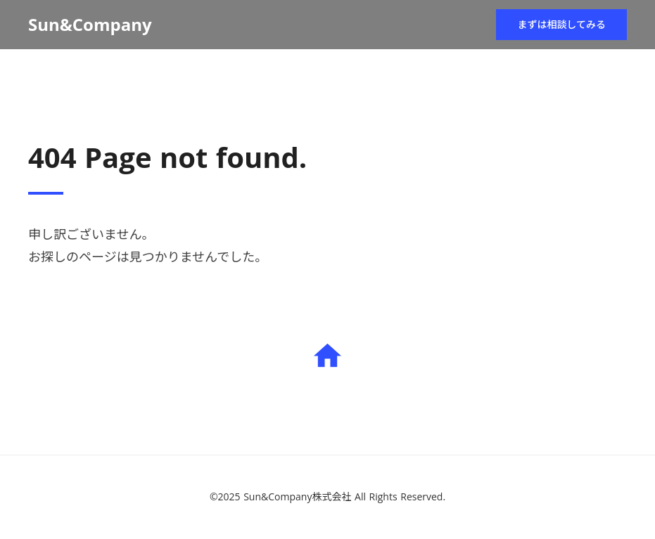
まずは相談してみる (561, 24)
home (327, 355)
